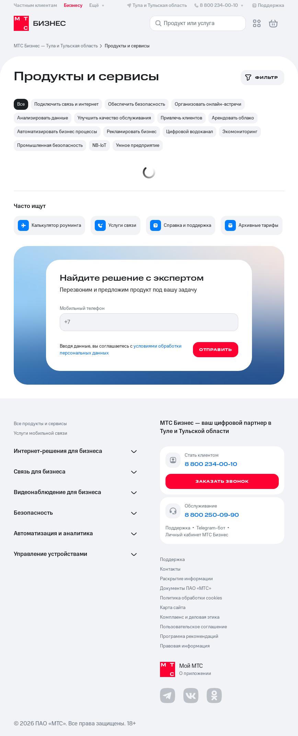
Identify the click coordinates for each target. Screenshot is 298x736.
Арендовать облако (233, 118)
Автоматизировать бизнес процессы (57, 131)
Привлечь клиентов (181, 118)
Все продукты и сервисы (40, 423)
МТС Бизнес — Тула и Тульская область (56, 46)
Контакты (170, 569)
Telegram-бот (210, 528)
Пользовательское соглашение (193, 626)
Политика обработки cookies (191, 598)
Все (21, 104)
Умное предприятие (137, 145)
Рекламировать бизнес (132, 131)
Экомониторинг (239, 131)
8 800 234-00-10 (219, 5)
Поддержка (178, 528)
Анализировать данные (42, 118)
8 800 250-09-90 (212, 515)
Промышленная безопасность (50, 145)
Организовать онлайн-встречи (208, 104)
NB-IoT (99, 145)
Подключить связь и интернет (66, 104)
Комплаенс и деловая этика (189, 617)
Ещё (97, 5)
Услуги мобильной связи (40, 433)
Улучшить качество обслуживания (114, 118)
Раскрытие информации (186, 578)
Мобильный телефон (82, 308)
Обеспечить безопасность (136, 104)
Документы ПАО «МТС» (185, 588)
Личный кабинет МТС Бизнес (196, 534)
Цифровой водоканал (189, 131)
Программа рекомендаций (189, 636)
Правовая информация (185, 646)
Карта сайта (172, 607)
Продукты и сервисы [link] (127, 46)
